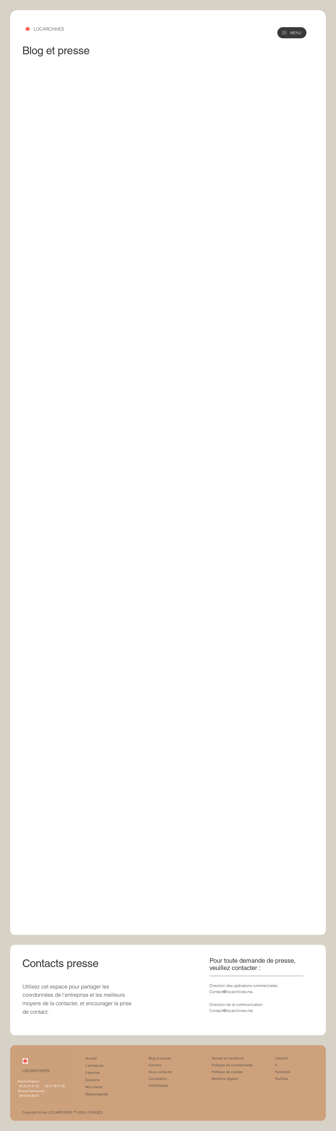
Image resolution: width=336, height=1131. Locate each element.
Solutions (92, 1080)
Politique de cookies (227, 1072)
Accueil (91, 1058)
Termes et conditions (228, 1058)
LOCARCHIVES (49, 29)
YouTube (281, 1078)
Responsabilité (96, 1094)
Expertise (92, 1073)
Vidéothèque (158, 1085)
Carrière (155, 1065)
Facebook (282, 1072)
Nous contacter (160, 1072)
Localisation (158, 1078)
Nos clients (93, 1087)
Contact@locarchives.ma (231, 991)
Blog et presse (160, 1058)
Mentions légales (225, 1078)
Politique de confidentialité (232, 1065)
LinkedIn (281, 1058)
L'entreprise (94, 1065)
